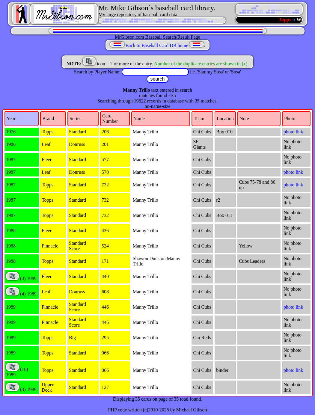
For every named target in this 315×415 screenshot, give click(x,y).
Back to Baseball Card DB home (157, 45)
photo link (293, 131)
